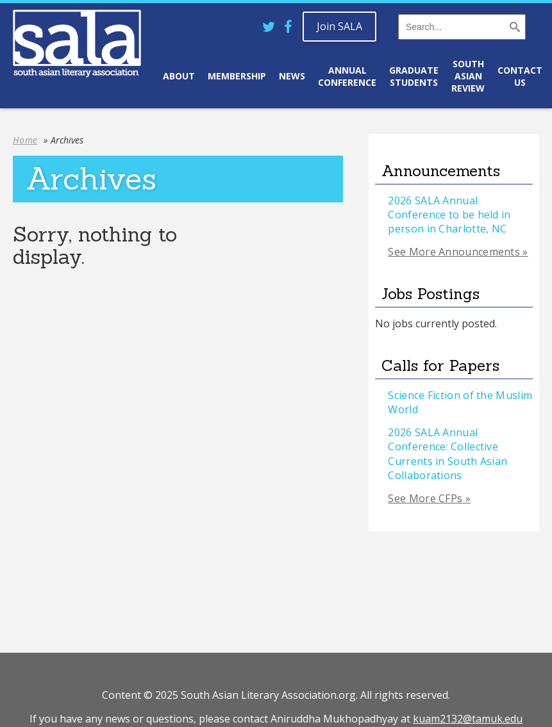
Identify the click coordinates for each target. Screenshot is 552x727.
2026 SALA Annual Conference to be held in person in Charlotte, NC (449, 214)
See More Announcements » (458, 252)
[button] (516, 29)
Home (25, 140)
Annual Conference (347, 76)
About (179, 76)
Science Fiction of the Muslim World (460, 402)
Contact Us (520, 76)
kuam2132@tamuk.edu (468, 719)
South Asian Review (468, 76)
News (292, 76)
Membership (237, 76)
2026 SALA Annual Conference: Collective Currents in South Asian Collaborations (447, 453)
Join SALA (339, 26)
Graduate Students (414, 76)
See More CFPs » (429, 498)
